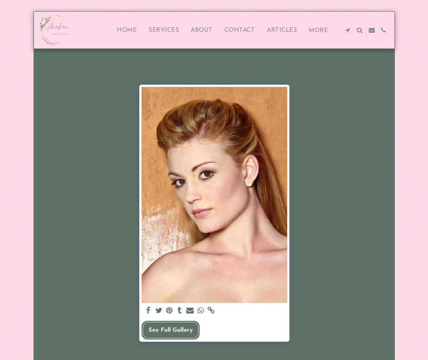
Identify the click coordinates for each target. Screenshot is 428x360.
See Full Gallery (171, 330)
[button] (348, 30)
